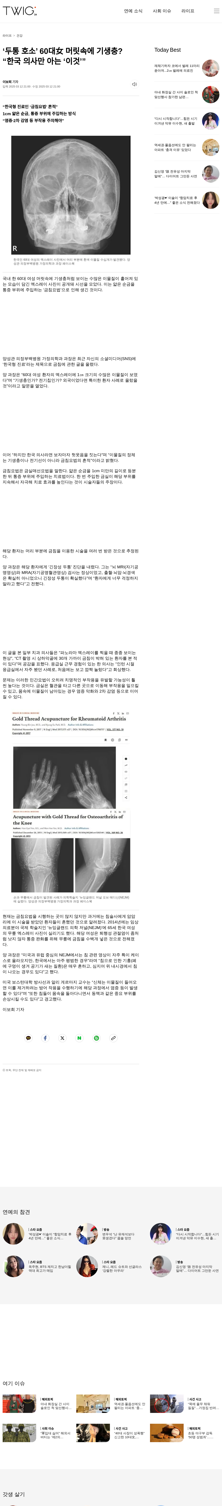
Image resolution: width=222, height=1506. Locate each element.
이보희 (7, 82)
